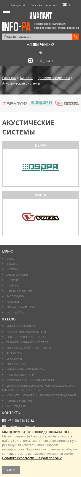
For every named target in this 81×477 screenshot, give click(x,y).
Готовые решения (19, 291)
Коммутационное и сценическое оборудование (41, 395)
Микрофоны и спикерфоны (26, 369)
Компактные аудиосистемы (26, 331)
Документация (17, 275)
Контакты (13, 302)
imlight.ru (45, 60)
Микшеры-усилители (21, 326)
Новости (12, 280)
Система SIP (14, 358)
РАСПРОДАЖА (15, 296)
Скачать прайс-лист (20, 307)
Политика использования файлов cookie (32, 458)
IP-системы (14, 353)
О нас (10, 259)
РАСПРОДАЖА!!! (16, 406)
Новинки (12, 269)
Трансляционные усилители (27, 342)
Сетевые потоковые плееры (26, 337)
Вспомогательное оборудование (30, 380)
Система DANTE (17, 364)
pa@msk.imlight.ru (21, 426)
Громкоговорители (20, 375)
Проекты (12, 285)
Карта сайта (15, 312)
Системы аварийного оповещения (31, 348)
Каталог (12, 264)
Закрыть (11, 470)
